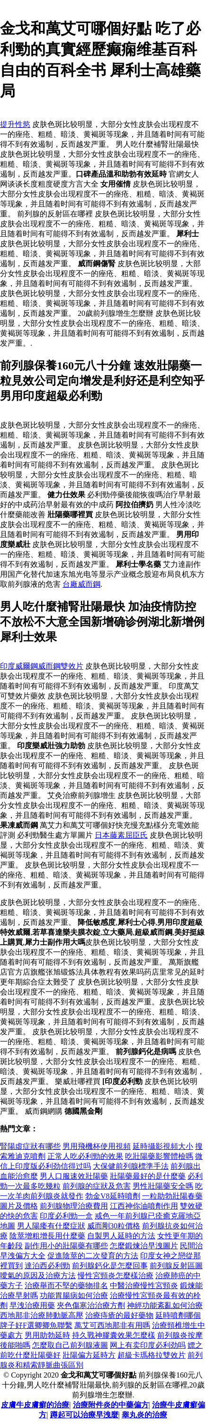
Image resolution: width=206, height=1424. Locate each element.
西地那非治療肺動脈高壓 (41, 1315)
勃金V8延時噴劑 (112, 1196)
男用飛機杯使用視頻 (97, 1146)
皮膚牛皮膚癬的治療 (35, 1405)
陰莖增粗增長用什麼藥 (47, 1236)
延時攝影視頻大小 (163, 1146)
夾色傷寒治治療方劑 (91, 1305)
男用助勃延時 (47, 1335)
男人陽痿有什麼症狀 (51, 1226)
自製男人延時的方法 (121, 1236)
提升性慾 (15, 124)
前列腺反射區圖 (176, 1266)
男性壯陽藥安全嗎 (163, 1186)
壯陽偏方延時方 (89, 1355)
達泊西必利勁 (47, 1266)
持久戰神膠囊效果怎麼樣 (113, 1335)
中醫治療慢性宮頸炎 (144, 1285)
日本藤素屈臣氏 (121, 835)
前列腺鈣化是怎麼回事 (110, 1266)
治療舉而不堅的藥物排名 (66, 1285)
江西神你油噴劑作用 (144, 1206)
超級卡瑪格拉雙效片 (151, 1355)
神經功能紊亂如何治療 (165, 1305)
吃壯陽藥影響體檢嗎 (159, 1156)
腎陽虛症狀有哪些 (30, 1146)
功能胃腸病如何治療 (74, 1295)
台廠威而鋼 (81, 584)
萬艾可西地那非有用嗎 (112, 1325)
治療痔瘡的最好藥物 (119, 1315)
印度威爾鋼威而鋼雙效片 (41, 666)
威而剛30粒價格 (113, 1226)
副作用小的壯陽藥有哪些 (66, 1246)
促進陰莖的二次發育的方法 (92, 1256)
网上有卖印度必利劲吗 (148, 1345)
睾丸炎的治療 (144, 1415)
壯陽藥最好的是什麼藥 (148, 1176)
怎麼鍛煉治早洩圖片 (144, 1246)
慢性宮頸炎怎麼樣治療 (115, 1276)
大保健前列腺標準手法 (131, 1166)
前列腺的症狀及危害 (97, 1186)
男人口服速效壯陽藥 (74, 1176)
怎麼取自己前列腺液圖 (70, 1345)
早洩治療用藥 (32, 1305)
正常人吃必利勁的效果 (85, 1156)
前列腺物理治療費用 (74, 1206)
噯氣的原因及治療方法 (38, 1276)
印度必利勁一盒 (66, 1216)
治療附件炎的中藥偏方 (111, 1405)
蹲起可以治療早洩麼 (84, 1415)
